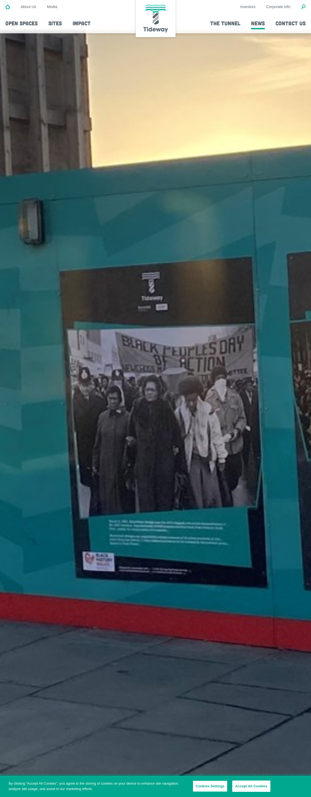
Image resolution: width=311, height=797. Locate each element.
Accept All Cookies (251, 788)
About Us (28, 7)
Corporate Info (278, 7)
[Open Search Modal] (303, 7)
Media (52, 7)
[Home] (7, 7)
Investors (248, 7)
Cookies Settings (210, 788)
